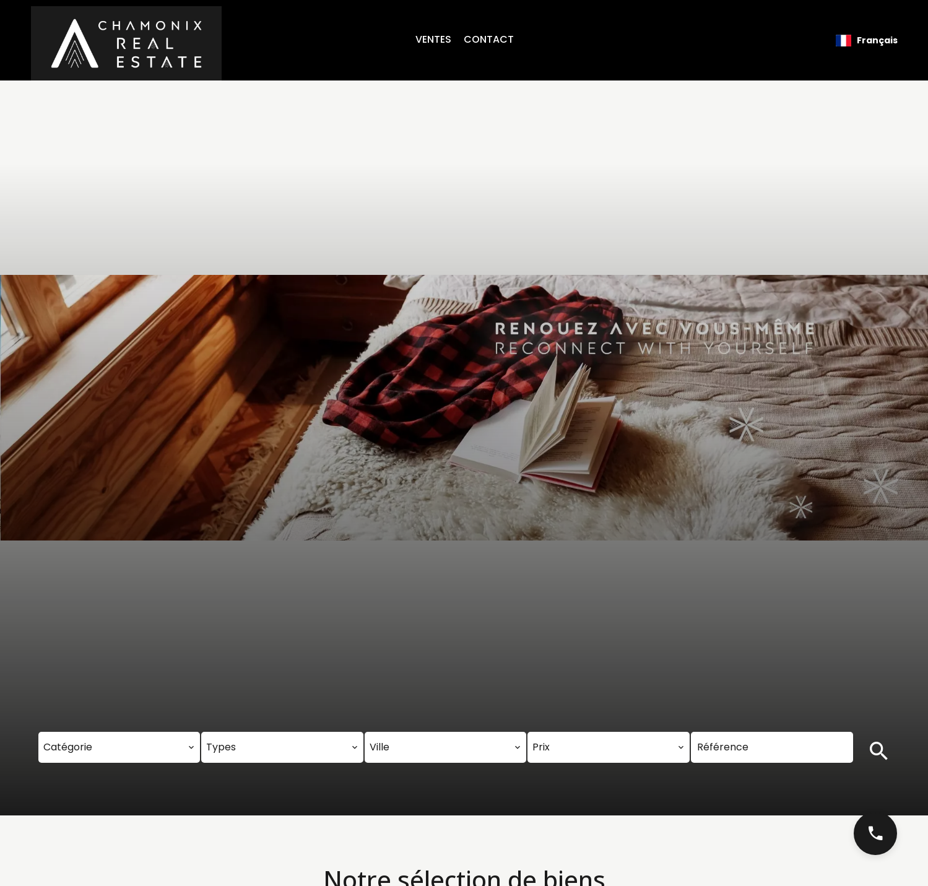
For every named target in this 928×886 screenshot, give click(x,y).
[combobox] (119, 747)
